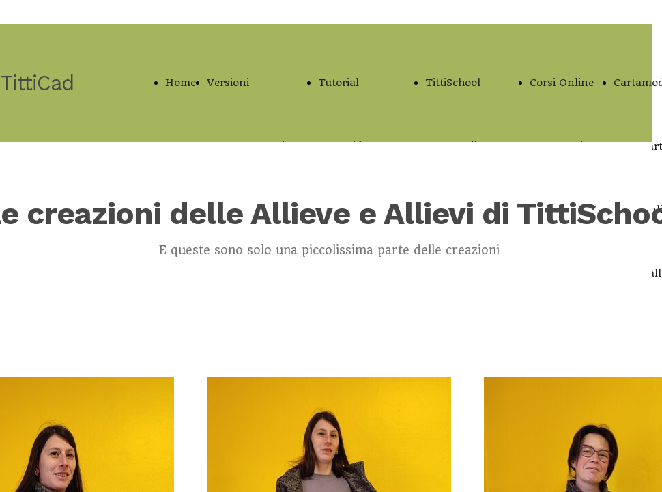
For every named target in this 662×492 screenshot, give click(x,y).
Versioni (228, 83)
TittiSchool (452, 83)
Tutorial (338, 83)
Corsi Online (562, 83)
